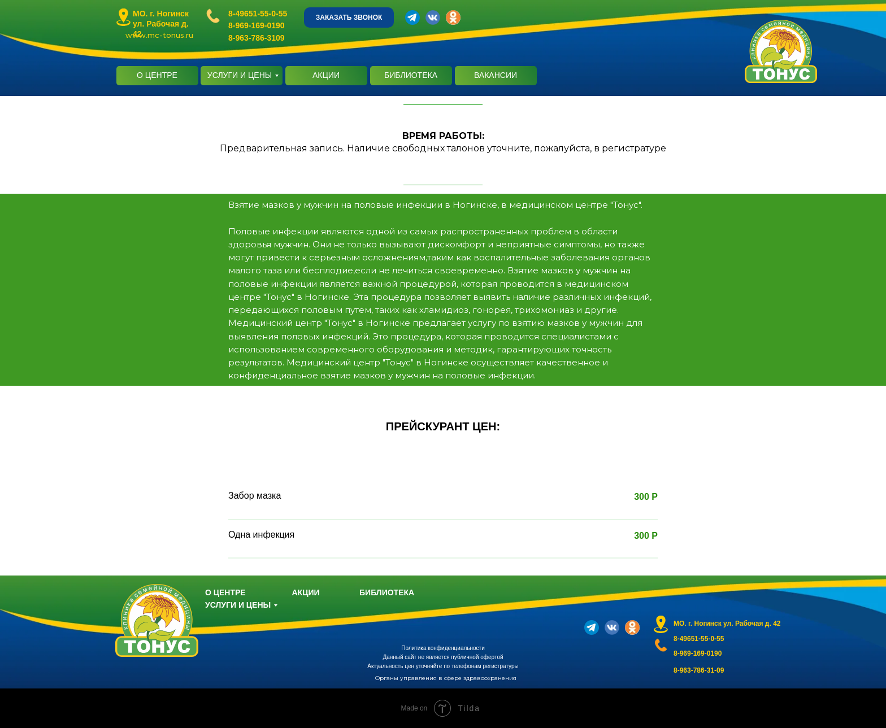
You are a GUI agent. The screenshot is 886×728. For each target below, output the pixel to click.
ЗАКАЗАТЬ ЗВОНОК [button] (349, 17)
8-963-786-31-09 (699, 670)
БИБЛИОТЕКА (410, 75)
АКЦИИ (326, 75)
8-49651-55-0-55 (257, 13)
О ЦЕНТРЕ (157, 75)
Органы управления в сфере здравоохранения (445, 678)
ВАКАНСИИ (495, 75)
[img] (123, 17)
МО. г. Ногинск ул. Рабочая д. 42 (161, 23)
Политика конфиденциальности (443, 648)
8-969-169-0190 (256, 25)
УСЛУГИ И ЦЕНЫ (239, 75)
